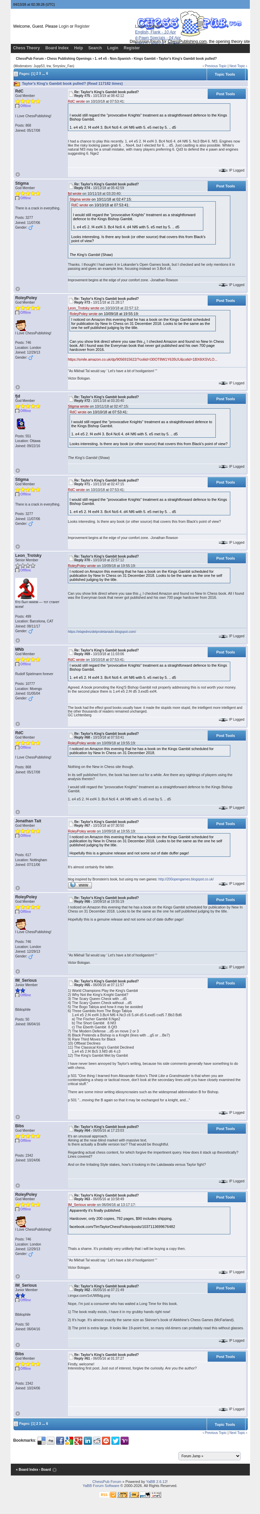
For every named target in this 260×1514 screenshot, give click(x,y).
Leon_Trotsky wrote (83, 308)
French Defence (157, 43)
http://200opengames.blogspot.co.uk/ (186, 879)
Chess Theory (26, 48)
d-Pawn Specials (158, 37)
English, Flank (155, 32)
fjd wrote (74, 193)
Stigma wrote (80, 199)
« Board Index (27, 1469)
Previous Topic (216, 66)
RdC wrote (76, 101)
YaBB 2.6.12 (156, 1482)
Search (95, 48)
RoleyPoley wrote (84, 314)
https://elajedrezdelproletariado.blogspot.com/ (102, 632)
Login (64, 26)
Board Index (57, 48)
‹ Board (45, 1469)
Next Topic (237, 66)
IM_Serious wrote (82, 1205)
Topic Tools (225, 74)
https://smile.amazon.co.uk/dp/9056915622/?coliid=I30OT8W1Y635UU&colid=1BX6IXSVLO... (142, 359)
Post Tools (225, 94)
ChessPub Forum (30, 58)
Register (82, 26)
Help (78, 48)
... (43, 73)
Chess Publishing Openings (69, 58)
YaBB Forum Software (101, 1486)
